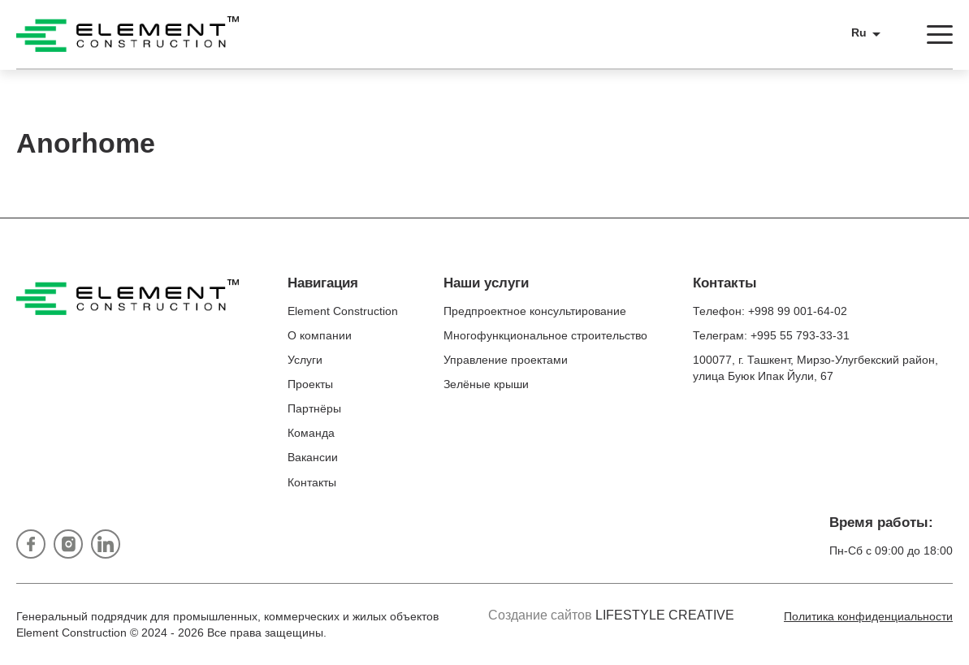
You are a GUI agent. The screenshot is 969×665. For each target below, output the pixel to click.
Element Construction (343, 310)
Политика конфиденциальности (868, 616)
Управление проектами (505, 359)
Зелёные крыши (486, 384)
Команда (311, 432)
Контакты (312, 482)
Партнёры (314, 408)
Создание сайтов (611, 615)
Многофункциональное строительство (545, 335)
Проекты (310, 384)
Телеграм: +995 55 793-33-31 (771, 335)
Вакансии (313, 457)
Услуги (305, 359)
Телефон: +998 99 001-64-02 (770, 310)
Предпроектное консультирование (534, 310)
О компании (320, 335)
